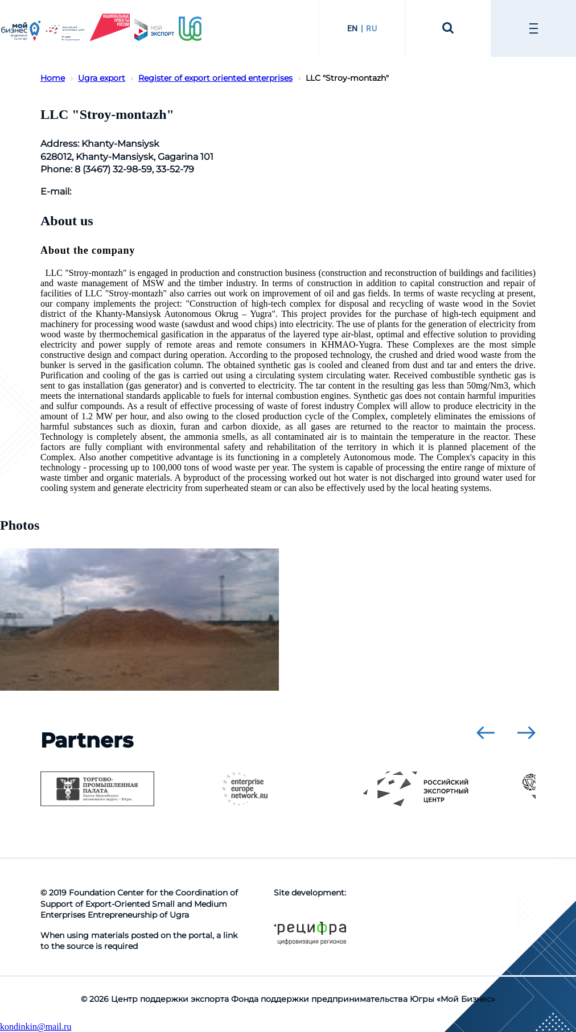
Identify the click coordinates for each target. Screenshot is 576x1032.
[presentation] (485, 733)
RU (371, 28)
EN (352, 28)
